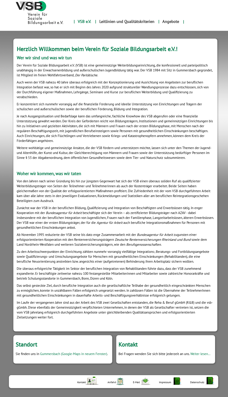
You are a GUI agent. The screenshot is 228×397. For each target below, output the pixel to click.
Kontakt (81, 382)
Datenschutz (197, 382)
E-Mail (136, 382)
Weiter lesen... (200, 354)
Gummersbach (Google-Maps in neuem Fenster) (73, 354)
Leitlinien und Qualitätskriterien (126, 21)
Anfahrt (112, 382)
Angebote (170, 21)
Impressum (165, 382)
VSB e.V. (84, 21)
